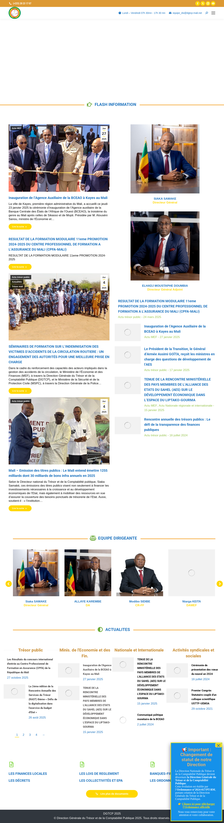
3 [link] (30, 734)
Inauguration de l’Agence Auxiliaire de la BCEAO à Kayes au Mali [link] (58, 198)
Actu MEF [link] (16, 128)
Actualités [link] (17, 282)
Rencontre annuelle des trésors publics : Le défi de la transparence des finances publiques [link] (177, 424)
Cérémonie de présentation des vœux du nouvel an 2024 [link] (204, 669)
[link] (197, 3)
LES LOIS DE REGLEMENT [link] (99, 774)
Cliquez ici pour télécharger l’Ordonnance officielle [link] (198, 805)
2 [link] (23, 734)
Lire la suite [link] (19, 226)
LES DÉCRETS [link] (19, 780)
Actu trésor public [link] (21, 277)
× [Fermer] (218, 745)
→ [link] (43, 734)
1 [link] (17, 734)
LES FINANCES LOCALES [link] (28, 774)
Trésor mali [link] (17, 286)
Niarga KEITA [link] (61, 601)
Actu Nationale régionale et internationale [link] (185, 405)
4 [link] (36, 734)
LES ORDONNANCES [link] (166, 780)
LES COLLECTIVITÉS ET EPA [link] (101, 780)
